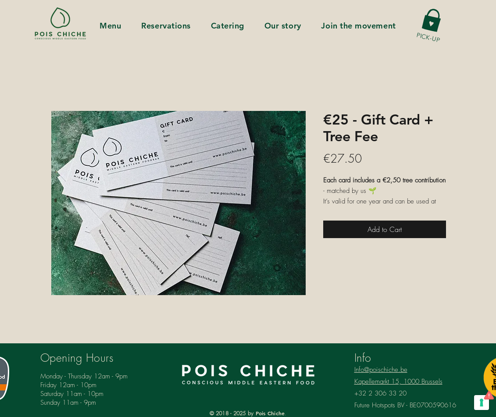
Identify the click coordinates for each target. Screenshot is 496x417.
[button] (431, 19)
